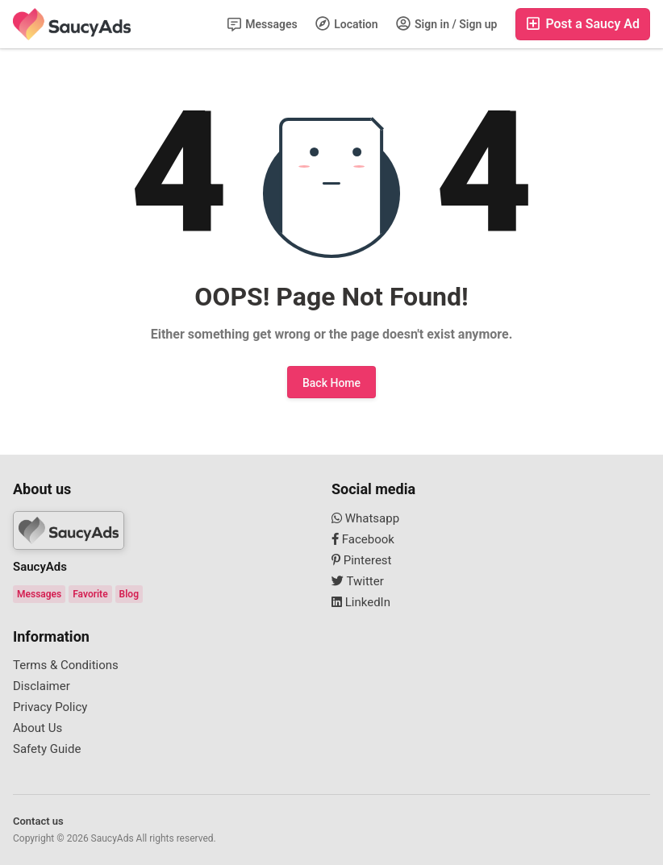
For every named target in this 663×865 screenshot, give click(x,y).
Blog (129, 594)
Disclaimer (41, 686)
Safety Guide (47, 749)
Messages (262, 24)
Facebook (363, 539)
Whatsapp (365, 518)
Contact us (38, 821)
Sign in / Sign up (447, 23)
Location (346, 23)
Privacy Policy (50, 707)
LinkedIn (361, 602)
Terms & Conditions (66, 665)
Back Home (331, 382)
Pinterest (362, 560)
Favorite (90, 594)
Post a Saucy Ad (583, 23)
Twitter (358, 581)
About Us (37, 728)
